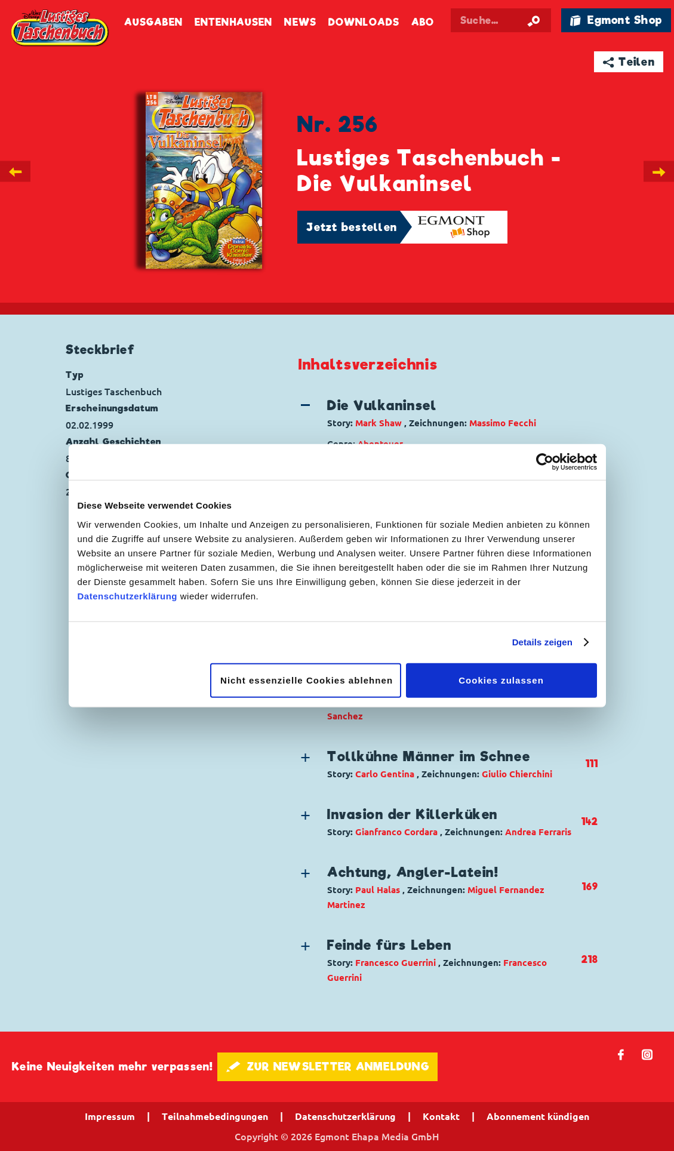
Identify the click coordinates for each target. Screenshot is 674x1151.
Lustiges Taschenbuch (61, 28)
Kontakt (441, 1116)
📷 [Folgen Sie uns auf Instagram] (647, 1054)
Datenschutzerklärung (128, 595)
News (300, 22)
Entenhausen (233, 22)
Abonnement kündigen (538, 1116)
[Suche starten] (533, 20)
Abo (422, 22)
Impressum (110, 1116)
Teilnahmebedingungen (215, 1116)
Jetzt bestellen (351, 227)
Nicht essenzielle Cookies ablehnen (306, 680)
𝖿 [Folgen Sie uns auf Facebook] (621, 1054)
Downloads (363, 22)
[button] (439, 413)
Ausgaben (153, 22)
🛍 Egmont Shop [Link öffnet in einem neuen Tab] (616, 20)
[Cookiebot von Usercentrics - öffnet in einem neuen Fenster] (545, 462)
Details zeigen (542, 642)
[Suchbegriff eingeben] (501, 20)
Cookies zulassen (501, 680)
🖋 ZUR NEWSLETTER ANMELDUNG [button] (327, 1066)
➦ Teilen (629, 62)
